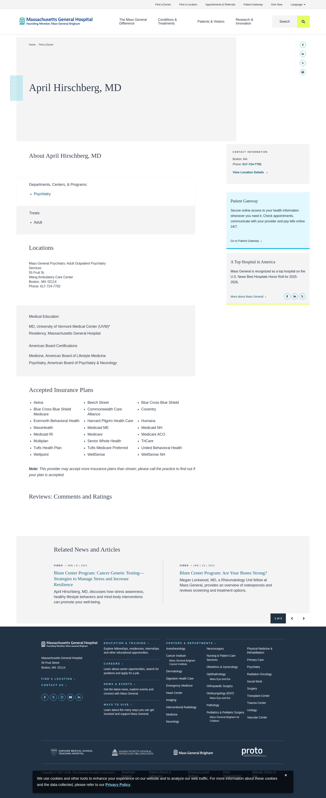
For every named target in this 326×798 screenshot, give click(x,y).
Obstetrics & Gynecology (222, 667)
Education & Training (125, 643)
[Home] (63, 21)
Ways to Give (116, 704)
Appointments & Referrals (220, 4)
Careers (112, 663)
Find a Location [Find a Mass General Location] (56, 678)
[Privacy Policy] (117, 785)
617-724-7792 (251, 164)
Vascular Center (257, 717)
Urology (252, 710)
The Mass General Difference (133, 21)
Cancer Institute (176, 655)
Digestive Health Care (180, 678)
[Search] (291, 22)
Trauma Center (256, 702)
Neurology (172, 721)
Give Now (277, 4)
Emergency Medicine (179, 685)
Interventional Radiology (181, 707)
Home (32, 44)
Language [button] (298, 4)
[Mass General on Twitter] (53, 697)
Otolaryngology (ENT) (220, 693)
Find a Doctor (163, 4)
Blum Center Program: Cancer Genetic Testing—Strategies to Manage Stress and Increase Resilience (99, 578)
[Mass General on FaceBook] (44, 697)
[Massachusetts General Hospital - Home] (69, 644)
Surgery (252, 688)
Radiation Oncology (259, 674)
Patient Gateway (253, 4)
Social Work (254, 681)
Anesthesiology (175, 648)
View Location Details (249, 172)
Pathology (213, 705)
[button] (292, 618)
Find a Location (188, 4)
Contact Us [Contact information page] (52, 685)
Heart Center (174, 693)
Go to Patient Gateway (245, 241)
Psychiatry (42, 194)
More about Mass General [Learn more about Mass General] (247, 296)
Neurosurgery (215, 648)
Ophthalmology (216, 674)
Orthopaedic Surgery (220, 686)
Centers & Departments (189, 643)
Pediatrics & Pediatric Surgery (225, 712)
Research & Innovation (244, 21)
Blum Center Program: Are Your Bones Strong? (223, 572)
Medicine (172, 714)
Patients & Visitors (211, 21)
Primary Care (255, 659)
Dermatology (174, 671)
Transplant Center (258, 695)
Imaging (171, 700)
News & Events (118, 684)
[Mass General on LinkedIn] (79, 697)
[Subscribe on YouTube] (70, 697)
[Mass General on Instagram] (61, 697)
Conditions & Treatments (167, 21)
